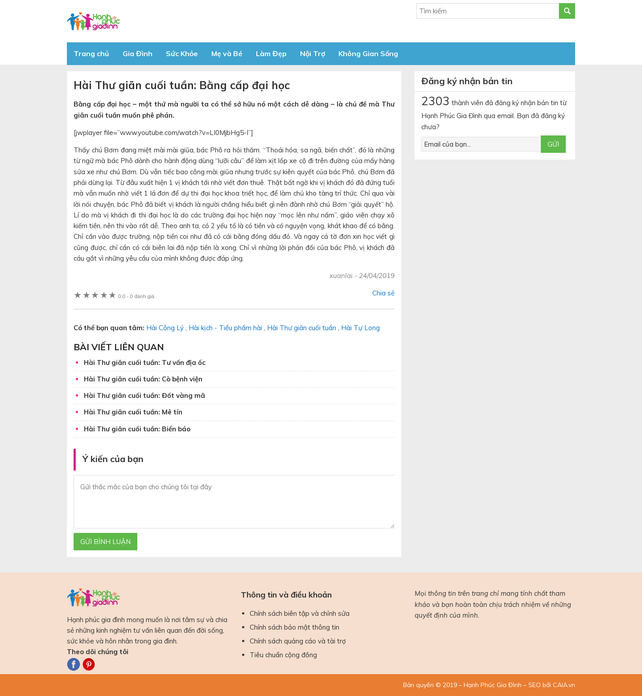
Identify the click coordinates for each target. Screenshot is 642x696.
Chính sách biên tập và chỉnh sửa (300, 613)
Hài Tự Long (360, 327)
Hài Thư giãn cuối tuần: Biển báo (137, 429)
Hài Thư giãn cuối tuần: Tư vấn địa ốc (145, 362)
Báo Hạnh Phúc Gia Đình (147, 21)
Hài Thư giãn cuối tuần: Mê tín (133, 412)
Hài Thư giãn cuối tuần (301, 327)
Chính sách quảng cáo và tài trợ (298, 641)
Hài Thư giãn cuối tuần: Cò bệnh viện (143, 379)
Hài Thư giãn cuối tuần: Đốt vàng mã (144, 395)
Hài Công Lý (165, 327)
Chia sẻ (383, 293)
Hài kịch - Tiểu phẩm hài (225, 327)
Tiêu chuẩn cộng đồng (283, 655)
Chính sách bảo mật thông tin (294, 627)
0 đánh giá (136, 296)
